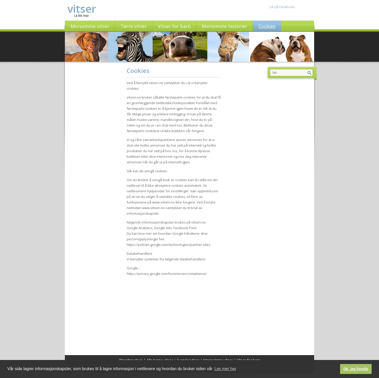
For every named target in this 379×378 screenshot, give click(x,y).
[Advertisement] (173, 314)
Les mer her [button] (225, 369)
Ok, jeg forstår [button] (355, 369)
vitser (81, 8)
